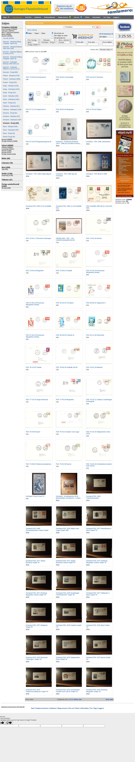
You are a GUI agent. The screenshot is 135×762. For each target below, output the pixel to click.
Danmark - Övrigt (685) (10, 72)
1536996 (129, 199)
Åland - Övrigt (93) (9, 133)
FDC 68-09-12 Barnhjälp (64, 77)
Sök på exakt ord (59, 38)
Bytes (43, 33)
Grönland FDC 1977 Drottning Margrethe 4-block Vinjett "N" (96, 561)
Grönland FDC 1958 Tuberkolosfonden (93, 497)
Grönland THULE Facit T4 (35, 496)
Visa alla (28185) (8, 38)
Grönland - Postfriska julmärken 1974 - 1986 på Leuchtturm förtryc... (68, 142)
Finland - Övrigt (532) (10, 82)
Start (6, 17)
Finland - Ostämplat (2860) (11, 79)
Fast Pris (28, 17)
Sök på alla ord (59, 33)
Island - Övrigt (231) (9, 103)
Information (96, 17)
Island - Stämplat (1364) (10, 96)
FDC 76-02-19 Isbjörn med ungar (67, 432)
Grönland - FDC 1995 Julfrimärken (98, 142)
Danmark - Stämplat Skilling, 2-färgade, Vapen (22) (12, 42)
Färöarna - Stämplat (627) (11, 106)
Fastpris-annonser (42, 708)
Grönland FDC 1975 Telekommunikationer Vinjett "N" (37, 690)
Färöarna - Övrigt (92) (10, 113)
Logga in (116, 17)
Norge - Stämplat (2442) (11, 86)
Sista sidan (109, 699)
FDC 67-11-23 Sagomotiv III (36, 109)
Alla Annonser (17, 17)
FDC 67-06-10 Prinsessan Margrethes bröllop (95, 271)
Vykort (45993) (7, 145)
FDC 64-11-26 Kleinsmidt (95, 335)
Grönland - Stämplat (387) (11, 116)
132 (127, 201)
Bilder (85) (6, 158)
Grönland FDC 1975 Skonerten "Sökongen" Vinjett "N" (37, 658)
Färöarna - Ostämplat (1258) (12, 109)
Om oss (78, 17)
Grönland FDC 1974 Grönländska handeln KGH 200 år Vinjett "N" (68, 690)
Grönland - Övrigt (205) (11, 123)
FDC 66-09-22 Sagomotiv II (95, 303)
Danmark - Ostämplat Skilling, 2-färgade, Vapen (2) (12, 58)
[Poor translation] (9, 723)
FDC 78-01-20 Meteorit (94, 367)
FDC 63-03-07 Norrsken (94, 77)
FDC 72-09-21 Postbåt (64, 270)
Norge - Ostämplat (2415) (11, 89)
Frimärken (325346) (9, 27)
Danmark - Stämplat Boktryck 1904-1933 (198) (12, 47)
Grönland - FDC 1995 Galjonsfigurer (38, 174)
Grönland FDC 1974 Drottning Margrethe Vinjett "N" (96, 690)
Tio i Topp (106, 17)
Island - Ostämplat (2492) (11, 99)
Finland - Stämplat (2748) (11, 75)
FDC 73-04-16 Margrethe (35, 270)
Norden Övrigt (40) (9, 137)
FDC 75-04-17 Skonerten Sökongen (38, 238)
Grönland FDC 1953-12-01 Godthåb (38, 206)
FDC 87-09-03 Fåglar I (94, 109)
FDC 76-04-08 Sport (33, 432)
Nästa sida (77, 699)
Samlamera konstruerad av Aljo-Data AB (12, 707)
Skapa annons (64, 17)
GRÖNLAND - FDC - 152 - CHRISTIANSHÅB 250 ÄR (65, 239)
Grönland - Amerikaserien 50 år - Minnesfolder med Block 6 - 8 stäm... (69, 497)
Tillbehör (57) (7, 180)
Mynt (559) (6, 167)
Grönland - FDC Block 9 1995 (96, 174)
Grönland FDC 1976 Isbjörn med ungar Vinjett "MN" (67, 529)
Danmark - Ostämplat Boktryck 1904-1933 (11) (11, 63)
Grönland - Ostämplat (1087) (12, 120)
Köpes (37, 33)
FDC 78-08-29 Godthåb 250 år (66, 367)
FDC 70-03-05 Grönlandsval (36, 77)
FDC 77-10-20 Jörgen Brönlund (37, 399)
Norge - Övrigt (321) (9, 92)
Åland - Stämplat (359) (10, 126)
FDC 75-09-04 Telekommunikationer (38, 464)
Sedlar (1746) (7, 174)
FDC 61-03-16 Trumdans (65, 303)
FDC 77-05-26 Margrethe (65, 399)
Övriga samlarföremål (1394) (10, 185)
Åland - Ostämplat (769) (10, 130)
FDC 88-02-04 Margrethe (65, 109)
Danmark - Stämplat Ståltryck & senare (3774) (12, 52)
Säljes (30, 33)
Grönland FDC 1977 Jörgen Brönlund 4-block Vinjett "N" (66, 561)
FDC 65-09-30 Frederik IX (65, 335)
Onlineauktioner (49, 17)
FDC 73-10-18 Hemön (94, 238)
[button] (97, 27)
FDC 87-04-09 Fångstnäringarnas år (38, 142)
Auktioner (37, 17)
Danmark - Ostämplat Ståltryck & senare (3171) (11, 68)
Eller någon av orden (61, 35)
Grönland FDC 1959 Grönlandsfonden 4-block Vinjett (37, 529)
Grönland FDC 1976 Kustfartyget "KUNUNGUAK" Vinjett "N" (67, 594)
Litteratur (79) (7, 163)
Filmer (87, 17)
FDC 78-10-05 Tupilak (33, 367)
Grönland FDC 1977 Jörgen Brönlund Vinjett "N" (35, 561)
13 (128, 203)
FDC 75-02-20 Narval (63, 464)
